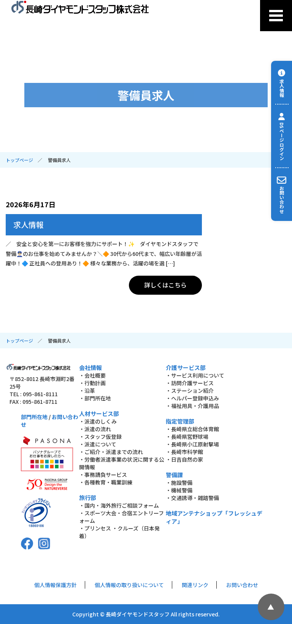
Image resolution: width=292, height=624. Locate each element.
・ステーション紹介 (190, 390)
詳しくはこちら (165, 284)
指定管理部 (180, 421)
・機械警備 (179, 490)
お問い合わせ (242, 585)
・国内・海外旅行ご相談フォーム (119, 505)
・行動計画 (92, 383)
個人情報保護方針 (55, 585)
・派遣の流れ (95, 429)
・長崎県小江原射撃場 (192, 444)
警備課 (174, 475)
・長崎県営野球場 (187, 436)
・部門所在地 (95, 398)
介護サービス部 (186, 368)
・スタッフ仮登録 (100, 436)
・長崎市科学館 (184, 452)
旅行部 (87, 498)
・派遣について (97, 444)
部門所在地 (34, 417)
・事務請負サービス (103, 474)
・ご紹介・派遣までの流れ (111, 452)
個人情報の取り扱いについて (129, 585)
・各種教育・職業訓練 (105, 482)
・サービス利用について (195, 375)
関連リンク (195, 585)
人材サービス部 (99, 414)
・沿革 (87, 390)
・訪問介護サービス (190, 383)
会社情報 (90, 368)
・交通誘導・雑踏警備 (192, 498)
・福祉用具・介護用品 (192, 406)
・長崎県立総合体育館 (192, 429)
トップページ (19, 160)
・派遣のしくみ (98, 421)
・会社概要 (92, 375)
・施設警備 (179, 482)
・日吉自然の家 (184, 459)
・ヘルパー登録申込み (192, 398)
